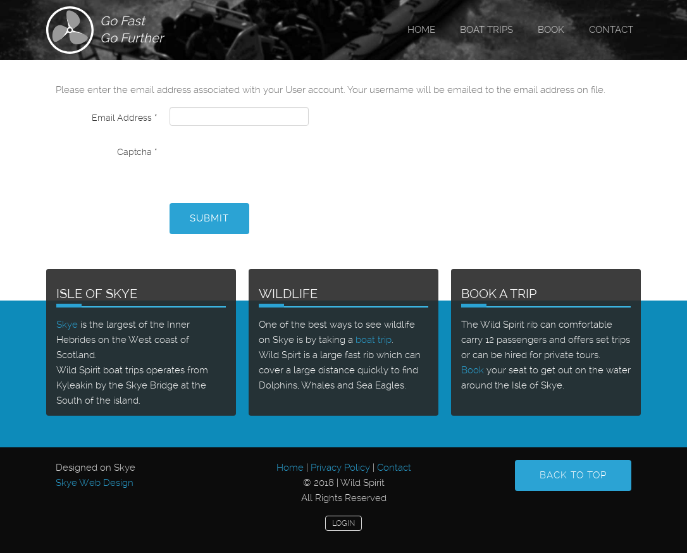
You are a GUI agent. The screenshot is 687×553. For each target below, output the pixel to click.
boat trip (374, 339)
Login (343, 523)
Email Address (124, 118)
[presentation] (266, 165)
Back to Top (573, 475)
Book (551, 29)
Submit (209, 218)
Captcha (137, 152)
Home (421, 29)
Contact (611, 29)
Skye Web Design (94, 482)
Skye (67, 324)
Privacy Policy (340, 467)
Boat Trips (486, 29)
